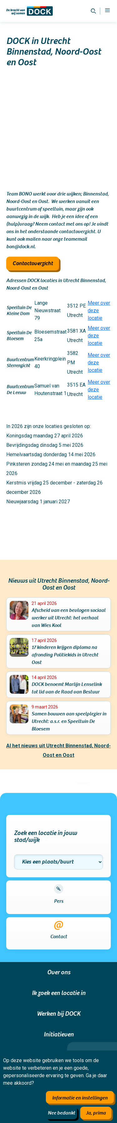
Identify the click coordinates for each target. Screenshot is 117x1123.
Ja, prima (96, 1113)
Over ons (58, 972)
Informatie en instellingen (80, 1098)
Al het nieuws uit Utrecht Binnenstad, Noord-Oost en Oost (58, 750)
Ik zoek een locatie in (58, 993)
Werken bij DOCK (58, 1014)
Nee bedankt (61, 1113)
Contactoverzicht (32, 263)
